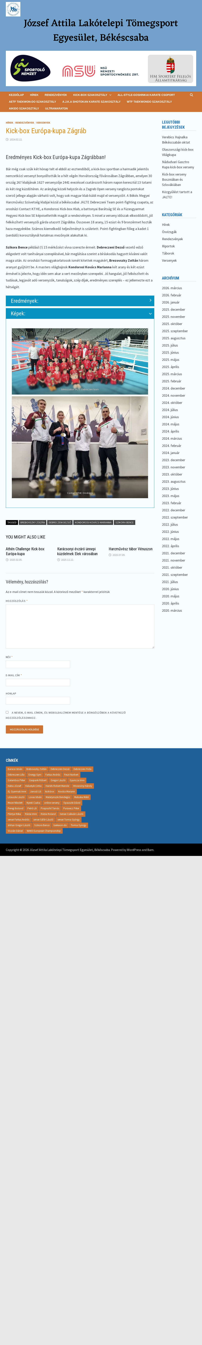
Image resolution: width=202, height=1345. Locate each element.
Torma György (78, 825)
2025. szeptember (175, 331)
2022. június (170, 531)
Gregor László (58, 780)
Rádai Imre (31, 814)
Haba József (14, 786)
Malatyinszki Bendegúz (58, 797)
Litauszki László (16, 797)
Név (9, 657)
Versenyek (43, 122)
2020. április (170, 603)
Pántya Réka (14, 814)
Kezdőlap (16, 94)
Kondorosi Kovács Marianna (93, 522)
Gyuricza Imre (77, 780)
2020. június (170, 589)
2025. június (170, 352)
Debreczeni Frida (82, 769)
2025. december (173, 309)
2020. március (172, 610)
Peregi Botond (15, 808)
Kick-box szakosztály (90, 94)
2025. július (170, 345)
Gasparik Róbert (38, 780)
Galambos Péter (16, 780)
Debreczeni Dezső (60, 522)
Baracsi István (15, 769)
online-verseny (51, 802)
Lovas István (35, 797)
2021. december (173, 553)
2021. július (170, 582)
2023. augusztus (174, 481)
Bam (150, 850)
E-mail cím (14, 675)
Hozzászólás (17, 601)
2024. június (170, 417)
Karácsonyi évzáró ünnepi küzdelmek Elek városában (77, 551)
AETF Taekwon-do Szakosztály (32, 101)
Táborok (168, 253)
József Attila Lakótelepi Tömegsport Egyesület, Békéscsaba (101, 31)
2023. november (173, 467)
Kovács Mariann (66, 791)
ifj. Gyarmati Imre (17, 791)
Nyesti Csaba (33, 802)
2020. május (170, 596)
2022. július (170, 524)
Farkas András (52, 774)
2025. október (172, 324)
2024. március (172, 438)
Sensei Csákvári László (71, 814)
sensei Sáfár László (43, 819)
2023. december (173, 460)
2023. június (170, 488)
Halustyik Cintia (33, 786)
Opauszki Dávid (71, 802)
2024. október (172, 402)
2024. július (170, 410)
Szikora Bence (124, 522)
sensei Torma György (68, 819)
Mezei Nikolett (15, 802)
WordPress (134, 850)
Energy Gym (35, 774)
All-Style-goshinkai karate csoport (146, 94)
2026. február (171, 295)
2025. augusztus (174, 338)
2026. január (170, 302)
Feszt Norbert (71, 774)
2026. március (172, 288)
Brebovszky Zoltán (32, 522)
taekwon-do (60, 825)
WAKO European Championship (44, 830)
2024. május (170, 424)
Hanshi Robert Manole (57, 786)
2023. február (171, 503)
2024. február (171, 445)
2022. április (170, 546)
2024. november (173, 395)
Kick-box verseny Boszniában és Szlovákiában (174, 179)
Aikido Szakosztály (24, 108)
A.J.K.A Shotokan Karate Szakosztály (91, 101)
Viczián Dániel (15, 830)
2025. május (170, 359)
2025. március (172, 374)
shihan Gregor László (19, 825)
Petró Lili (32, 808)
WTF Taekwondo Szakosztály (149, 101)
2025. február (171, 381)
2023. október (172, 474)
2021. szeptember (175, 574)
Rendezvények (56, 94)
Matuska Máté (81, 797)
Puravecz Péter (71, 808)
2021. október (172, 567)
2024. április (170, 431)
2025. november (173, 316)
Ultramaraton (56, 108)
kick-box (49, 791)
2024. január (170, 453)
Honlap (11, 693)
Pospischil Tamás (50, 808)
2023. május (170, 496)
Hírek (34, 94)
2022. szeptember (175, 517)
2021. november (173, 560)
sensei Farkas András (18, 819)
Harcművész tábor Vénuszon (131, 549)
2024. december (173, 388)
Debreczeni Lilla (16, 774)
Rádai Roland (48, 814)
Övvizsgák (169, 232)
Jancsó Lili (35, 791)
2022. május (170, 539)
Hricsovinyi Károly (82, 786)
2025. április (170, 367)
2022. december (173, 510)
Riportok (168, 246)
